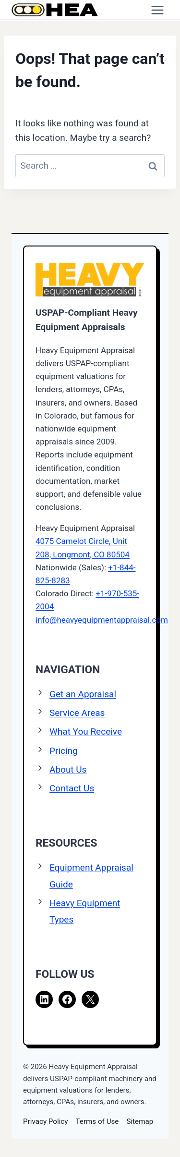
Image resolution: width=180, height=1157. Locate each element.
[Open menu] (157, 10)
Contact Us (71, 788)
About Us (67, 769)
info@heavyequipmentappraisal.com (102, 620)
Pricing (63, 750)
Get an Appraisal (82, 694)
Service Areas (77, 712)
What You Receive (85, 731)
